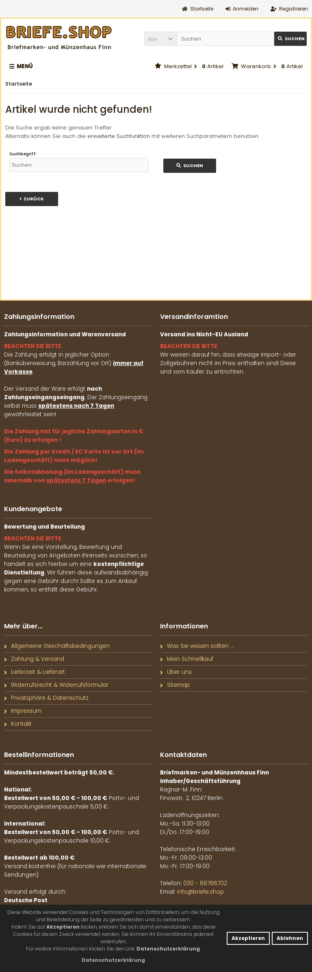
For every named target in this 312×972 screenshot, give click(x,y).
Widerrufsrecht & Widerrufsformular (56, 685)
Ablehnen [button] (290, 938)
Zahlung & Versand (34, 659)
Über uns (176, 672)
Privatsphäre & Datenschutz (46, 698)
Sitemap (175, 685)
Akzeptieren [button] (248, 938)
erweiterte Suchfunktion (118, 136)
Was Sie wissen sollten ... (197, 646)
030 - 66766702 (205, 883)
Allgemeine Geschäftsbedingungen (57, 646)
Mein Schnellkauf (186, 659)
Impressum (22, 711)
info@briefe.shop (200, 892)
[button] (160, 39)
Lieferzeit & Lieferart (34, 672)
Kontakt (18, 724)
